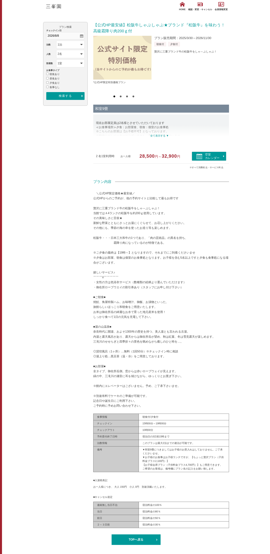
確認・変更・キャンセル (200, 6)
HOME (182, 6)
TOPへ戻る (136, 539)
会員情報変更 (221, 6)
